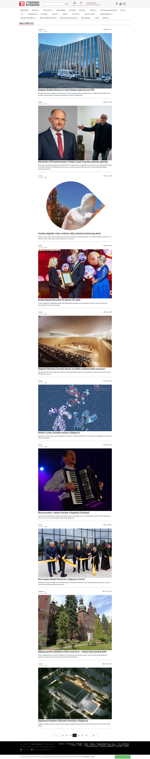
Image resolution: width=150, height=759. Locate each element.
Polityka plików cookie (87, 756)
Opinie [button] (65, 14)
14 (78, 735)
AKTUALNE (72, 10)
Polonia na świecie (124, 745)
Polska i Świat (101, 745)
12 (70, 735)
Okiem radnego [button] (106, 14)
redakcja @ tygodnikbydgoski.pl (41, 749)
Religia (80, 745)
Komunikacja (33, 14)
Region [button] (93, 10)
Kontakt (105, 18)
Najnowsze (24, 10)
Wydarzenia (61, 10)
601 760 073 (24, 749)
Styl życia (92, 745)
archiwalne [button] (86, 18)
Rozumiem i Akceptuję (122, 757)
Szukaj (66, 4)
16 (86, 735)
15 (82, 735)
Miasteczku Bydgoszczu (69, 18)
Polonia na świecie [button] (29, 18)
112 (118, 744)
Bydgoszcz (62, 744)
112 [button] (23, 14)
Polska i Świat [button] (90, 14)
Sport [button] (123, 10)
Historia (74, 745)
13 (74, 735)
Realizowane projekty (48, 18)
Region (93, 744)
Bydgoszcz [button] (48, 10)
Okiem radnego (112, 745)
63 (93, 735)
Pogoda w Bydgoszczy (108, 10)
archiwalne (119, 746)
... (59, 735)
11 (67, 735)
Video (97, 18)
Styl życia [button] (76, 14)
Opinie (86, 745)
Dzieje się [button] (36, 10)
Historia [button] (45, 14)
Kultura (86, 744)
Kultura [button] (83, 10)
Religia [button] (55, 14)
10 (63, 735)
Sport (113, 744)
